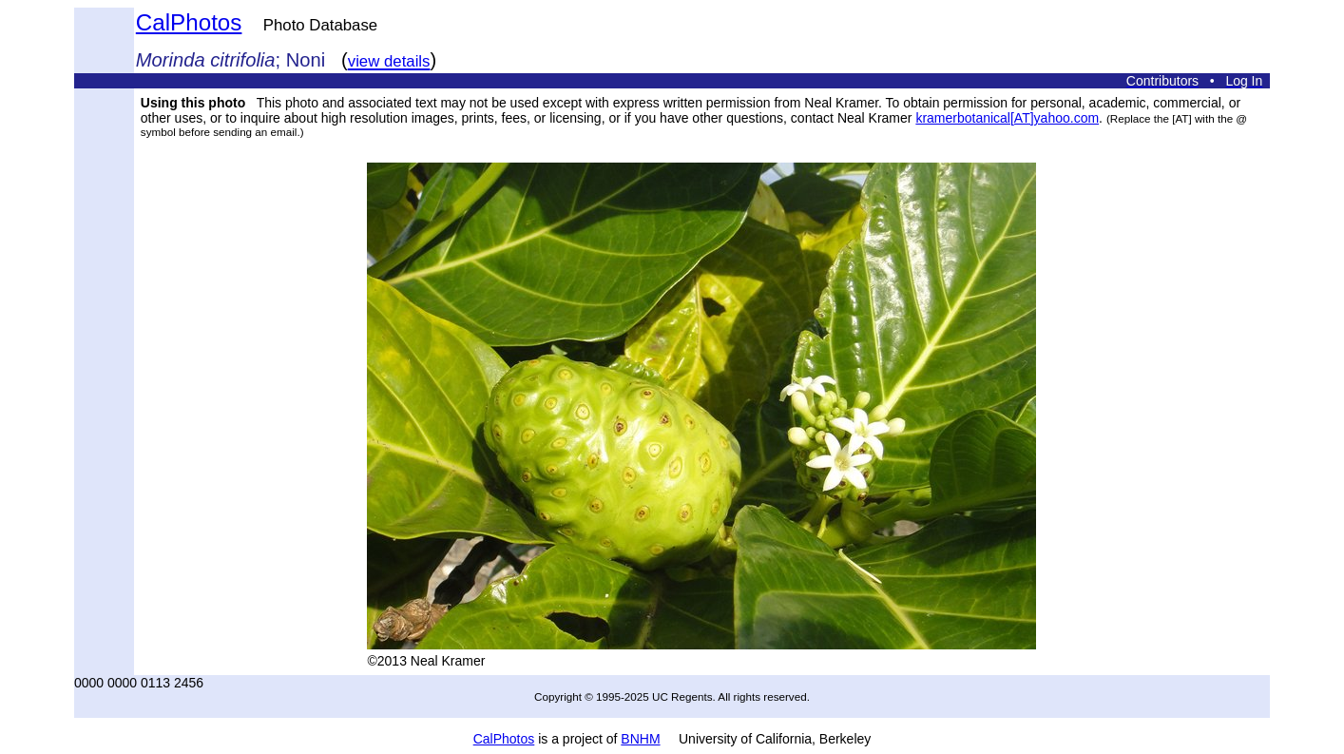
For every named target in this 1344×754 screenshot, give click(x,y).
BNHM (640, 738)
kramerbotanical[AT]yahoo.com (1007, 118)
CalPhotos (189, 22)
